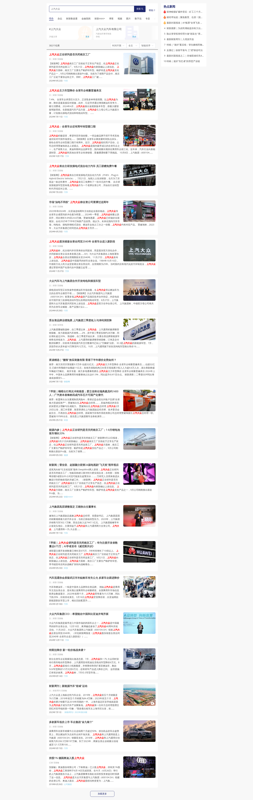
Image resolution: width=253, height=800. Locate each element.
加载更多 (102, 793)
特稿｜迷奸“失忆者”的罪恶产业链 (183, 61)
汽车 (66, 80)
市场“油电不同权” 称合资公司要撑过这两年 (79, 202)
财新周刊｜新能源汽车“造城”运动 (68, 686)
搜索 (140, 9)
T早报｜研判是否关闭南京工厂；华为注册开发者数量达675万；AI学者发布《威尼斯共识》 (83, 544)
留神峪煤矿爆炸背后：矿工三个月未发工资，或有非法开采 (196, 11)
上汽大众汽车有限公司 (109, 29)
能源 (66, 455)
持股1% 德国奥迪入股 (66, 758)
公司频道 (68, 784)
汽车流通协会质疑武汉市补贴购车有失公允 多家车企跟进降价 (84, 578)
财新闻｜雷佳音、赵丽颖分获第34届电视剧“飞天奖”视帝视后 (84, 465)
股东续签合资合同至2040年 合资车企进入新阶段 (82, 241)
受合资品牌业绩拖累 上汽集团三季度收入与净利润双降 (80, 320)
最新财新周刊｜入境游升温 (180, 39)
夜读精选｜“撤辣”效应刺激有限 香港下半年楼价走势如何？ (82, 360)
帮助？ (152, 10)
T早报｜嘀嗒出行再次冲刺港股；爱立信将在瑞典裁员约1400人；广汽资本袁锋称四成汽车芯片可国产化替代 (83, 393)
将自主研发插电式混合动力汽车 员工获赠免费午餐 (83, 166)
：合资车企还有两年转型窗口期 (72, 126)
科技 (66, 420)
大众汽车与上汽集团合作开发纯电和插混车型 (75, 281)
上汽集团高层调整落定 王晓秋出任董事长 (72, 506)
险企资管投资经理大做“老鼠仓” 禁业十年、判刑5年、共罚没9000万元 (201, 33)
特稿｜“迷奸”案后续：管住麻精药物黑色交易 (189, 44)
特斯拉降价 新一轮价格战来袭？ (67, 650)
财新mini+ (68, 496)
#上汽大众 (55, 29)
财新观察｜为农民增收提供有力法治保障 (187, 28)
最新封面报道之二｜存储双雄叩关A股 (185, 55)
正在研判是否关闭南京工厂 (69, 54)
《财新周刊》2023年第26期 (75, 712)
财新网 (67, 381)
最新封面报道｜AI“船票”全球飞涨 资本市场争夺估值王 (194, 22)
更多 (87, 36)
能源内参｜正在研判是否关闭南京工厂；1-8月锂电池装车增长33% (84, 431)
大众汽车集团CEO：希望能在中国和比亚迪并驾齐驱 (78, 614)
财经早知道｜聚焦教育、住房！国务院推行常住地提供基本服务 (198, 17)
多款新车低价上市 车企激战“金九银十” (71, 722)
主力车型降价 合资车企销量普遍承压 (75, 90)
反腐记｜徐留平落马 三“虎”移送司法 (185, 50)
